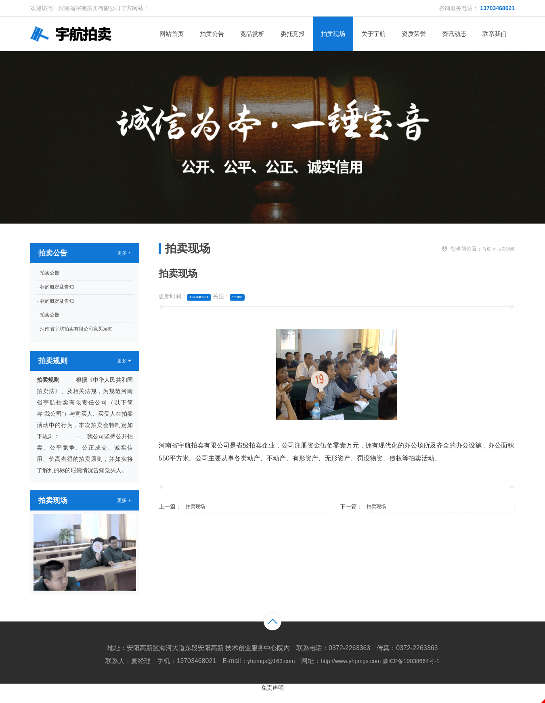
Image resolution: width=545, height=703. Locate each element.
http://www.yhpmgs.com (350, 672)
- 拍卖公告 (50, 276)
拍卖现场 (506, 251)
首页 (486, 251)
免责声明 (272, 698)
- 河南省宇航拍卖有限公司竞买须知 (81, 339)
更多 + (123, 255)
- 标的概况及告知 (58, 292)
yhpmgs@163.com (263, 672)
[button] (71, 595)
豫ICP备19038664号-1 (418, 672)
